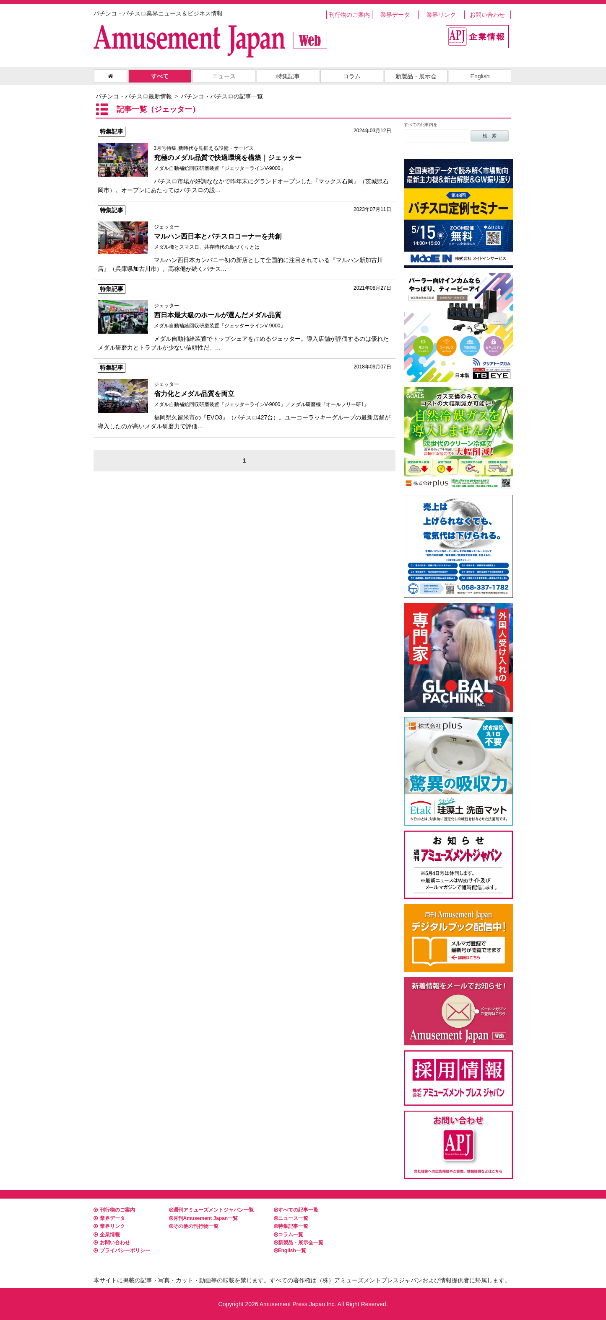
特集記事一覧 (291, 1226)
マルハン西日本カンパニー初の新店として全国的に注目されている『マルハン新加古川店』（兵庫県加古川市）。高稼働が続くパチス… (244, 239)
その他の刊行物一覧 (193, 1226)
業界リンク (441, 14)
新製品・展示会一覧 (298, 1242)
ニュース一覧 (291, 1218)
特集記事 (288, 76)
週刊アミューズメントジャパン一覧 (211, 1210)
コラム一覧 (288, 1235)
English (480, 76)
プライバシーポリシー (122, 1250)
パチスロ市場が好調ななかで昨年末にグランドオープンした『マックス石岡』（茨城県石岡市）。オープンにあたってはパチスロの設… (244, 160)
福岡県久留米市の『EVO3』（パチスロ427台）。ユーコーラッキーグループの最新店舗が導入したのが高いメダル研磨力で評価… (244, 396)
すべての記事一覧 (296, 1210)
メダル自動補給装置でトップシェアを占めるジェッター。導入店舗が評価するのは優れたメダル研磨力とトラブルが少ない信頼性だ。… (244, 317)
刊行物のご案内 (349, 14)
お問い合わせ (487, 14)
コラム (352, 76)
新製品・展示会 (416, 76)
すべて (160, 76)
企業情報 (107, 1235)
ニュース (224, 76)
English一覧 (290, 1250)
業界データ (395, 14)
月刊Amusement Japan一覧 (203, 1218)
